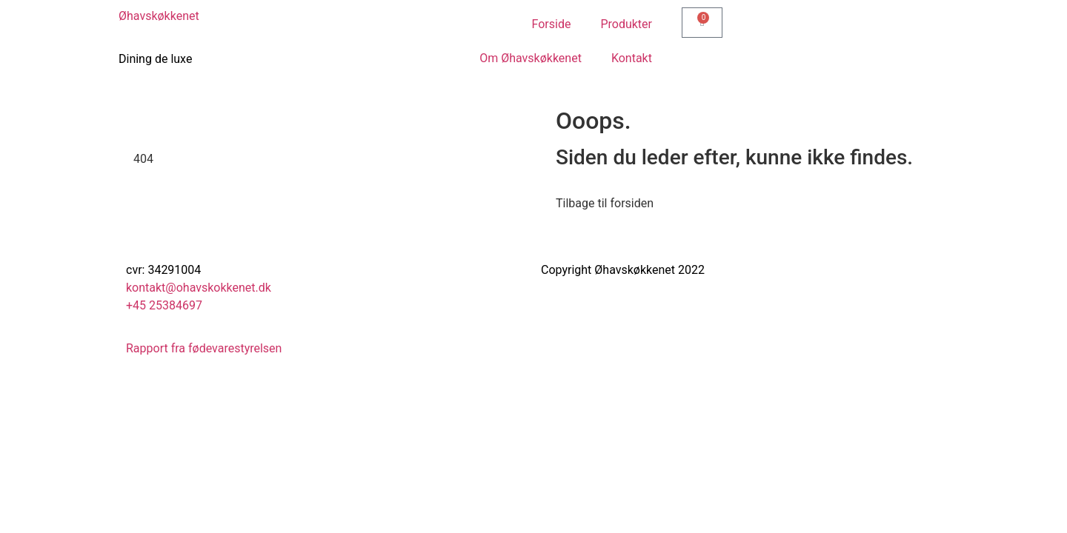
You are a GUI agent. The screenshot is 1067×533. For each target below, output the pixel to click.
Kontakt (631, 58)
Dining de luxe (155, 59)
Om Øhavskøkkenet (530, 58)
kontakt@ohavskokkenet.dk (198, 288)
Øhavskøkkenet (159, 16)
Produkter (626, 24)
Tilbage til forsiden (605, 203)
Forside (551, 24)
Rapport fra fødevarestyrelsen (204, 348)
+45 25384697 (164, 305)
